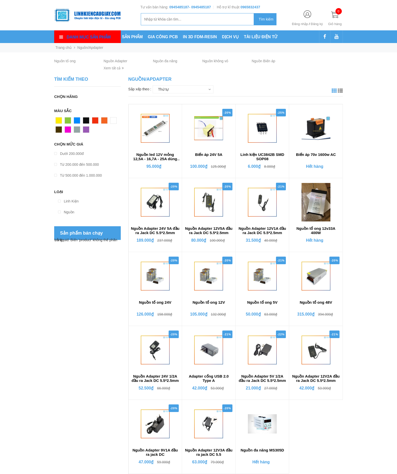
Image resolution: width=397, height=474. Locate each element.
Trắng (115, 122)
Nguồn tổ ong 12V (208, 302)
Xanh (69, 122)
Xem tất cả (114, 68)
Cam (105, 122)
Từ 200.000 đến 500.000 (76, 164)
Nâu (59, 131)
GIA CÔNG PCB (163, 37)
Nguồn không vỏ (215, 61)
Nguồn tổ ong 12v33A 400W (315, 230)
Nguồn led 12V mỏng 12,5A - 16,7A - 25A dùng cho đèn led (155, 156)
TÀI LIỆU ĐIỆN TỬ (260, 37)
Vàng (60, 122)
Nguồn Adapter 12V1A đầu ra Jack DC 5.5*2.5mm (262, 230)
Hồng (69, 131)
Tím (86, 131)
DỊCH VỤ (230, 37)
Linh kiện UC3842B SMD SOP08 (262, 156)
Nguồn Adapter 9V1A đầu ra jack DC (155, 452)
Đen (86, 122)
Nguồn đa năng (165, 61)
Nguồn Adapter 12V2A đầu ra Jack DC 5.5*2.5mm (316, 378)
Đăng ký (317, 24)
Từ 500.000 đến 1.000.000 (78, 175)
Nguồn (66, 212)
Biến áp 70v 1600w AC (316, 154)
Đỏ (94, 122)
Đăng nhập (300, 24)
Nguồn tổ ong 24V (155, 302)
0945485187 (179, 7)
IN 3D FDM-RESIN (200, 37)
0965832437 (250, 7)
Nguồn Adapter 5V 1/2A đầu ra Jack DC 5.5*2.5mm (262, 378)
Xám (77, 131)
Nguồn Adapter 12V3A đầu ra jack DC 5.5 (209, 452)
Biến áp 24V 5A (208, 154)
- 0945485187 (200, 7)
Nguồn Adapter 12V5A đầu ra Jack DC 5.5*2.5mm (209, 230)
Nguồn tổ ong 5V (262, 302)
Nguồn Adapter (115, 61)
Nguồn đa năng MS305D (262, 450)
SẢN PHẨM (132, 37)
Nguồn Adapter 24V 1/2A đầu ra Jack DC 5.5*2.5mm (155, 378)
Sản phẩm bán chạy (81, 233)
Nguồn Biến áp (263, 61)
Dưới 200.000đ (69, 154)
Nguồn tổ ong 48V (316, 302)
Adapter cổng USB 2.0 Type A (209, 378)
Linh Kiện (68, 201)
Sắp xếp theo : (139, 89)
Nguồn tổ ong (65, 61)
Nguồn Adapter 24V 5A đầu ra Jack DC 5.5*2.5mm (155, 230)
